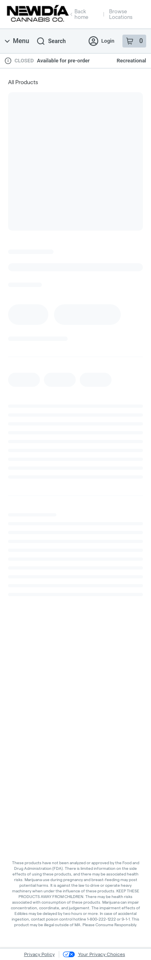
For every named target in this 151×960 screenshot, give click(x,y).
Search (51, 41)
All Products (23, 82)
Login (101, 41)
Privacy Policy (39, 954)
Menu (17, 41)
